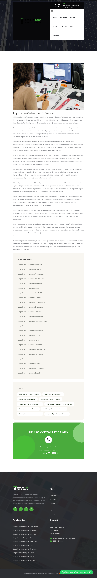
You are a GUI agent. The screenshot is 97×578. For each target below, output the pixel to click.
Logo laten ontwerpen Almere (24, 553)
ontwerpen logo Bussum (27, 399)
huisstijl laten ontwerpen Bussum (30, 414)
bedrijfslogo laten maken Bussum (54, 409)
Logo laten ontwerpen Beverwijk (30, 283)
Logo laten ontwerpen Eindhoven (25, 542)
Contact (56, 35)
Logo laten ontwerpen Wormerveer (31, 368)
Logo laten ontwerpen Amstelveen (31, 274)
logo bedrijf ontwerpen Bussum (57, 414)
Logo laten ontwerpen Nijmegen (24, 560)
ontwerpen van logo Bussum (50, 399)
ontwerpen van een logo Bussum (30, 404)
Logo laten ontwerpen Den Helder (30, 293)
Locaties (64, 26)
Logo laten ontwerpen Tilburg (24, 545)
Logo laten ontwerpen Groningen (25, 549)
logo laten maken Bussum (53, 394)
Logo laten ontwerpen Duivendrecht (31, 302)
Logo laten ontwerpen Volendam (30, 359)
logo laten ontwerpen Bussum (29, 394)
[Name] (52, 11)
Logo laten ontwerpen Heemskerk (30, 316)
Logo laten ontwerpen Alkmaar (29, 269)
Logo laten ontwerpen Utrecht (24, 538)
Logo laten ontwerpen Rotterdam (25, 530)
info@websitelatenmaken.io (64, 538)
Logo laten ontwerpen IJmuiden (30, 345)
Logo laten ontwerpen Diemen (29, 298)
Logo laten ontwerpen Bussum (29, 288)
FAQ (71, 26)
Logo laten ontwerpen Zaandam (30, 373)
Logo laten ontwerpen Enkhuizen (30, 307)
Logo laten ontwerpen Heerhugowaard (32, 321)
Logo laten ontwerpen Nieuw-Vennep (32, 349)
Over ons (63, 17)
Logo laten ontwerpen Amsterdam (31, 279)
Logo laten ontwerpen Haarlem (29, 312)
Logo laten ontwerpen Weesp (29, 364)
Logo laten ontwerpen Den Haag (24, 534)
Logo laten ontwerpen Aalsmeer (30, 265)
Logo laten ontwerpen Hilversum (30, 326)
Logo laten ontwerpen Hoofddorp (30, 331)
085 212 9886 (49, 453)
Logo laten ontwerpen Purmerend (30, 354)
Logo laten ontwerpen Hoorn (29, 335)
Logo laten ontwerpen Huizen (29, 340)
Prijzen (55, 26)
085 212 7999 (69, 7)
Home (55, 17)
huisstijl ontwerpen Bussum (28, 409)
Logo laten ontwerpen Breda (23, 556)
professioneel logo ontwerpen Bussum (59, 404)
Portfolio (73, 17)
